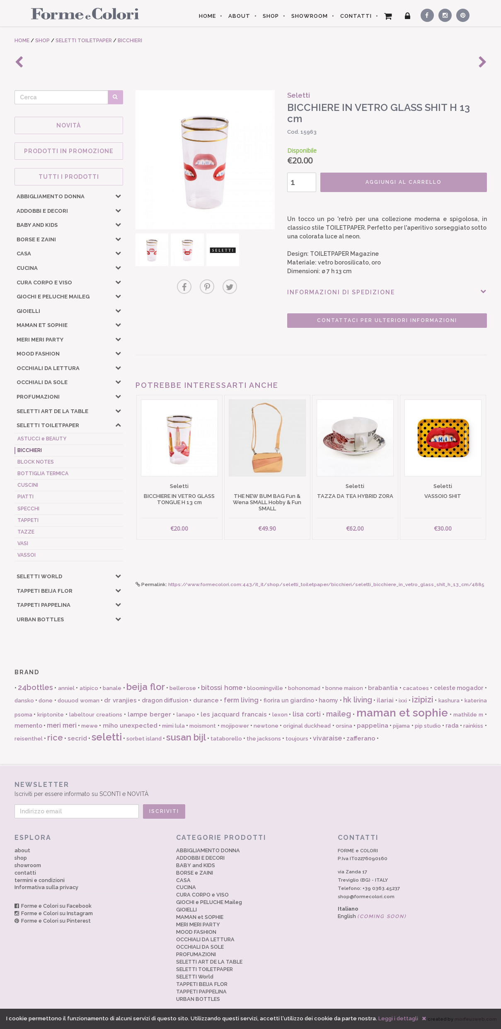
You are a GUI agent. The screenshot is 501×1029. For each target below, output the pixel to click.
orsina (344, 726)
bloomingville (265, 688)
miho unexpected (130, 725)
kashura (449, 700)
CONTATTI (356, 16)
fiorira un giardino (289, 700)
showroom (28, 865)
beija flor (145, 686)
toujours (297, 739)
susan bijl (186, 737)
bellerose (182, 688)
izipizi (422, 699)
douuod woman (78, 700)
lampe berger (149, 714)
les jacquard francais (234, 714)
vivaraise (327, 738)
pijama (401, 726)
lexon (280, 715)
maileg (338, 713)
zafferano (360, 738)
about (22, 850)
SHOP (271, 16)
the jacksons (264, 739)
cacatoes (416, 688)
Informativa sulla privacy (46, 887)
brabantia (383, 688)
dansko (24, 700)
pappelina (372, 725)
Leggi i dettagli (398, 1018)
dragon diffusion (165, 700)
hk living (357, 699)
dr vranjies (120, 700)
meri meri (62, 725)
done (46, 700)
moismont (202, 726)
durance (206, 700)
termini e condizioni (40, 880)
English (372, 916)
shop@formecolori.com (366, 896)
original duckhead (307, 726)
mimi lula (173, 726)
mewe (89, 726)
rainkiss (473, 726)
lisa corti (307, 714)
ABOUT (239, 16)
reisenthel (29, 739)
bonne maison (344, 688)
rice (55, 738)
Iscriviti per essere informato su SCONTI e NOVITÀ (251, 788)
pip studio (428, 726)
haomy (328, 700)
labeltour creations (95, 715)
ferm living (241, 700)
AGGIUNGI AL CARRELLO (403, 182)
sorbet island (144, 739)
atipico (89, 688)
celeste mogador (458, 688)
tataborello (226, 739)
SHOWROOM (309, 16)
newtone (266, 726)
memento (28, 725)
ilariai (385, 700)
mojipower (235, 726)
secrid (77, 738)
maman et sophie (402, 713)
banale (112, 688)
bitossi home (221, 688)
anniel (66, 688)
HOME (207, 16)
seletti (107, 737)
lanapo (186, 715)
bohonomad (304, 688)
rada (452, 725)
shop (21, 858)
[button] (118, 195)
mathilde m (468, 715)
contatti (25, 873)
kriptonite (50, 715)
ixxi (403, 700)
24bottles (35, 687)
